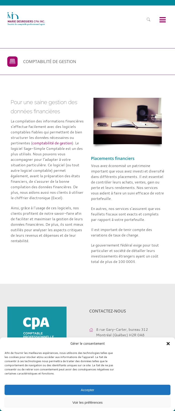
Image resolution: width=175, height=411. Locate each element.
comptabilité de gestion (52, 143)
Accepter (87, 390)
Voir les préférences (87, 402)
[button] (168, 343)
